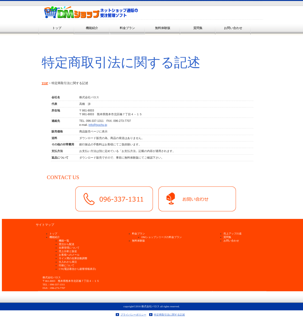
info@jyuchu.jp (97, 125)
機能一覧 (64, 240)
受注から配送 (66, 244)
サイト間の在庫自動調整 (73, 258)
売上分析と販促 (68, 251)
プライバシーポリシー (133, 314)
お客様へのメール (69, 254)
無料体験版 (138, 240)
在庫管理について (69, 247)
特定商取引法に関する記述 (169, 314)
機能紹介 (54, 237)
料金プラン (127, 28)
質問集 (227, 237)
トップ (53, 233)
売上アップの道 (232, 233)
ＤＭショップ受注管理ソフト (91, 12)
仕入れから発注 (68, 261)
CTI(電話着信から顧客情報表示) (77, 268)
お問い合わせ (231, 240)
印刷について (66, 265)
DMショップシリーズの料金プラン (161, 237)
